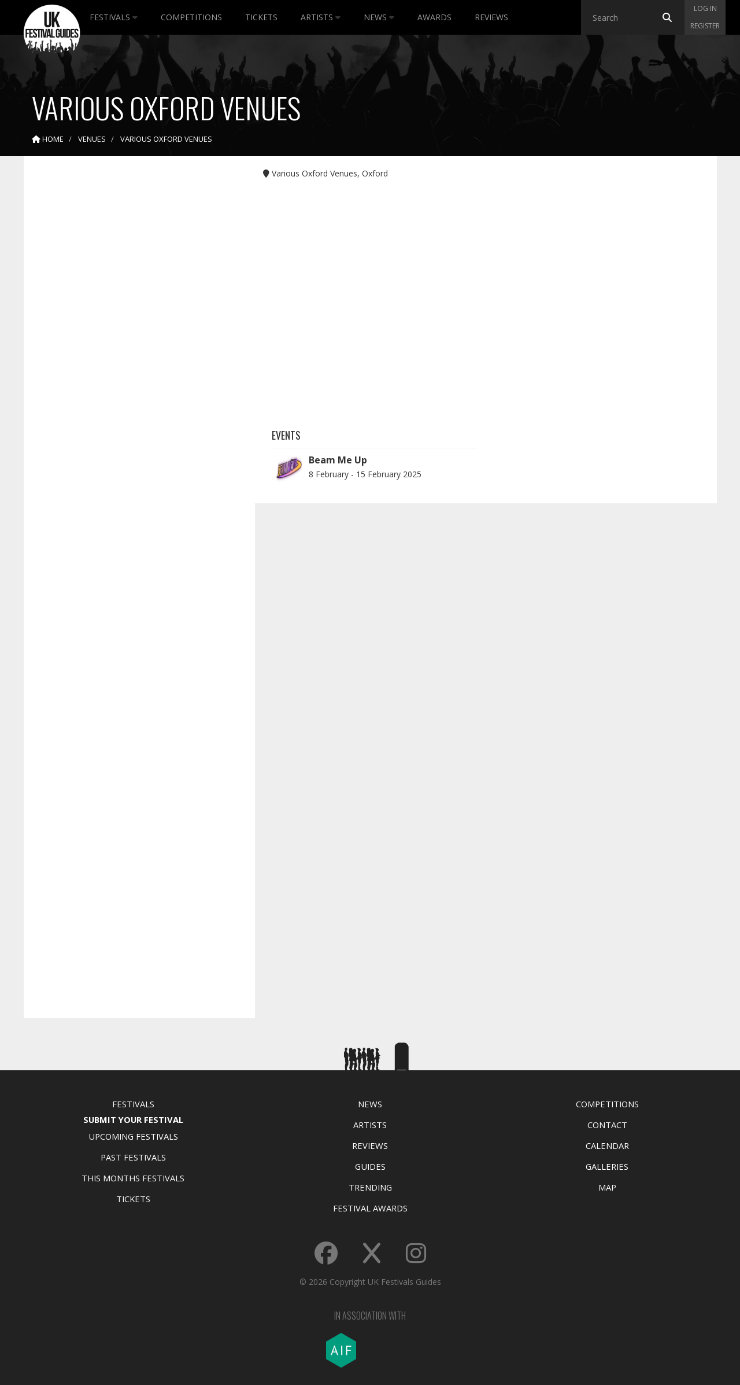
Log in (705, 8)
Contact (607, 1124)
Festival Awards (370, 1208)
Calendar (607, 1145)
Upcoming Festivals (133, 1136)
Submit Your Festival (133, 1119)
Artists (321, 17)
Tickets (261, 17)
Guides (370, 1166)
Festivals (114, 17)
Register (705, 26)
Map (607, 1187)
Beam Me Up (338, 460)
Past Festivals (133, 1157)
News (379, 17)
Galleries (607, 1166)
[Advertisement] (130, 347)
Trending (370, 1187)
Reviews (491, 17)
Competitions (191, 17)
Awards (434, 17)
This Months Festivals (133, 1178)
